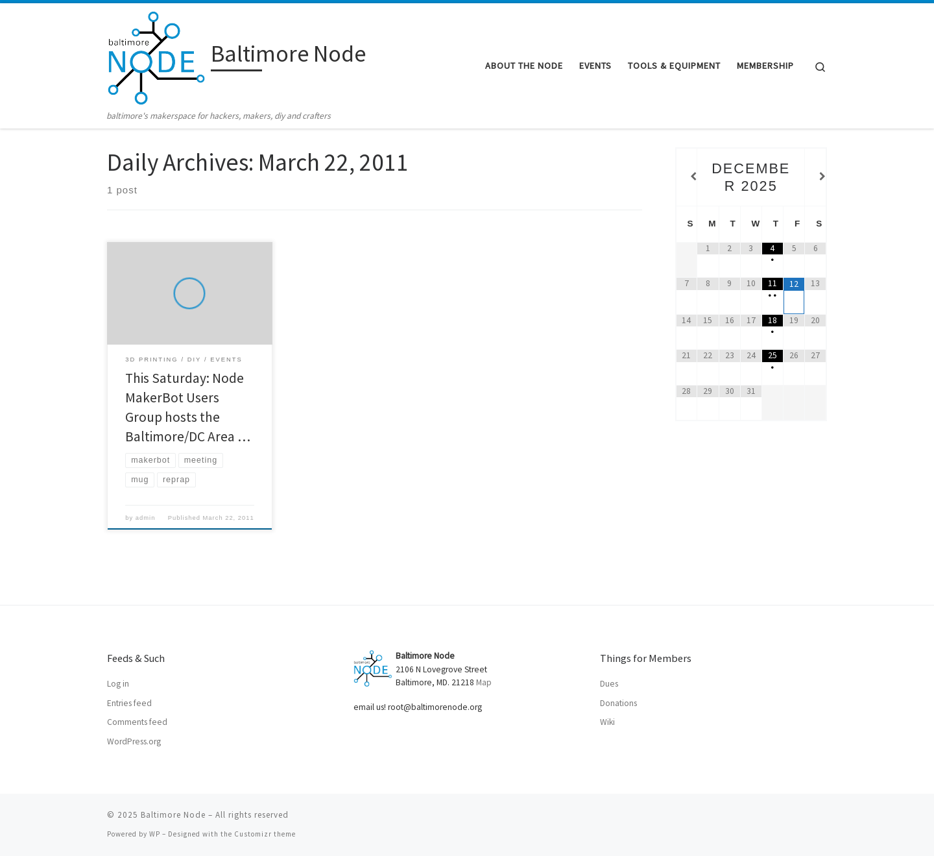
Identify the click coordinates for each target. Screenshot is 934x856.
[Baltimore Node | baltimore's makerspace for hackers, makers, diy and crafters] (156, 56)
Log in (118, 683)
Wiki (607, 722)
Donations (618, 703)
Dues (609, 683)
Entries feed (129, 703)
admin (146, 518)
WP (154, 833)
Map (484, 682)
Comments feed (137, 722)
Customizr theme (265, 833)
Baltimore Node (173, 814)
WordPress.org (134, 741)
